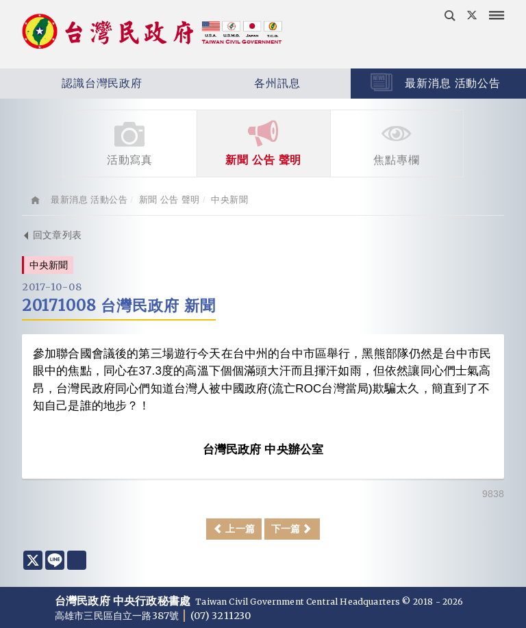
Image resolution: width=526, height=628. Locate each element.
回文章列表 (52, 234)
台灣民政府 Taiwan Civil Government (152, 33)
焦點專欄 (397, 142)
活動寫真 (130, 142)
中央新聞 (229, 199)
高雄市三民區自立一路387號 (118, 616)
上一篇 (234, 528)
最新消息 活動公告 (436, 82)
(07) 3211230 (220, 616)
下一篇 (292, 528)
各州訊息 (238, 83)
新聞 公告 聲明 (263, 142)
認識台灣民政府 (71, 83)
